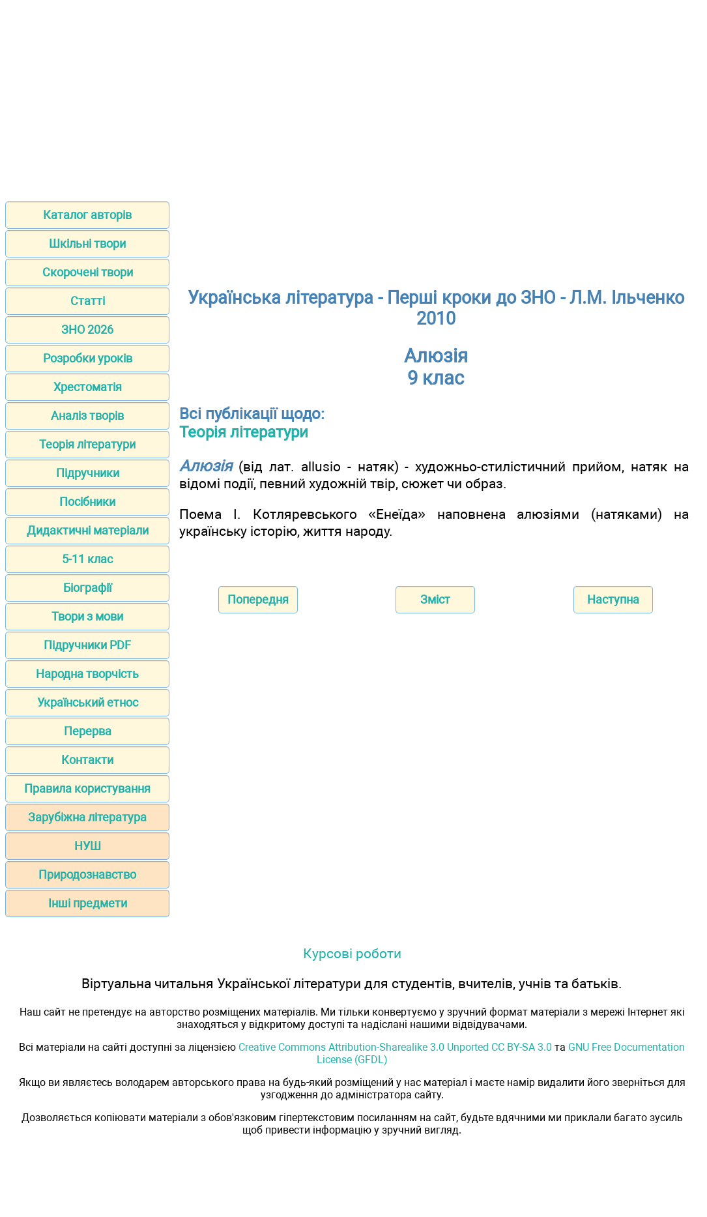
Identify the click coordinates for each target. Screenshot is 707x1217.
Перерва (87, 731)
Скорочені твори (87, 272)
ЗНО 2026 (87, 329)
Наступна (613, 599)
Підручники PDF (87, 645)
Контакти (87, 760)
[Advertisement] (353, 96)
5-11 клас (87, 559)
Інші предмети (87, 903)
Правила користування (87, 788)
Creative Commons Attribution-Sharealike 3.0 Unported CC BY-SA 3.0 (395, 1047)
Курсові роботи (352, 953)
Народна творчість (87, 674)
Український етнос (87, 702)
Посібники (87, 501)
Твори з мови (87, 616)
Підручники (87, 473)
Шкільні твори (87, 243)
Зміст (435, 599)
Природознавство (87, 874)
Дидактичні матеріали (88, 530)
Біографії (87, 587)
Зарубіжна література (87, 817)
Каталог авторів (87, 215)
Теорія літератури (87, 444)
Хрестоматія (87, 387)
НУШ (87, 846)
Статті (87, 301)
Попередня (258, 599)
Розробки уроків (87, 358)
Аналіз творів (87, 415)
